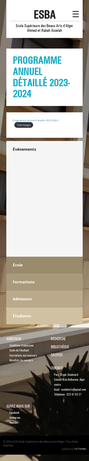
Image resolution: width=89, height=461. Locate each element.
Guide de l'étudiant (19, 350)
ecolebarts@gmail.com (73, 389)
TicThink (80, 448)
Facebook (14, 412)
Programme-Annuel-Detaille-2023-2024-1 (36, 120)
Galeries (57, 354)
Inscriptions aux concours (23, 355)
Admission (13, 338)
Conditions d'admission (21, 345)
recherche (58, 338)
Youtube (13, 422)
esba (44, 15)
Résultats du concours (21, 360)
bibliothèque (60, 346)
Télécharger (24, 125)
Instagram (14, 417)
